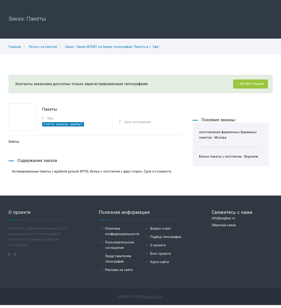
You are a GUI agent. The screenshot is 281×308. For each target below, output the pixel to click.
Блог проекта (160, 256)
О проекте (158, 248)
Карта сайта (159, 265)
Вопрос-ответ (160, 231)
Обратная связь (223, 228)
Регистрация (250, 84)
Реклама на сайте (119, 273)
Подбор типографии (165, 240)
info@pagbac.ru (223, 221)
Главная (15, 47)
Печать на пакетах (43, 47)
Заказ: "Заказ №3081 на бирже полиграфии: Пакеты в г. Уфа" (112, 47)
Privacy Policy (152, 299)
